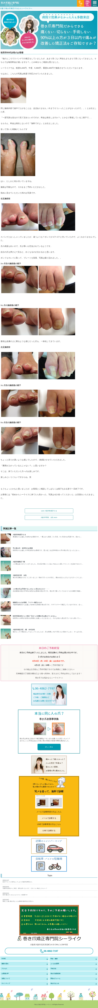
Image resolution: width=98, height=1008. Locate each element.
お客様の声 (5, 973)
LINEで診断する (48, 831)
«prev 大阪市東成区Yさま (49, 511)
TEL (80, 3)
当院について (6, 978)
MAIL (88, 3)
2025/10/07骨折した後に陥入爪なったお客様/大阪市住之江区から (18, 900)
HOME (4, 958)
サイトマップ (6, 983)
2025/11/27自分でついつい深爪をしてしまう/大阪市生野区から (17, 881)
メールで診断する (49, 818)
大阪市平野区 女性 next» (49, 517)
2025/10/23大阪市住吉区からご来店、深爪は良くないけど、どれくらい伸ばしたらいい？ (25, 887)
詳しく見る (49, 747)
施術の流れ (5, 963)
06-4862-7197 (49, 951)
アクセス (4, 968)
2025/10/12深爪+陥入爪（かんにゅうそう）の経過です (15, 894)
